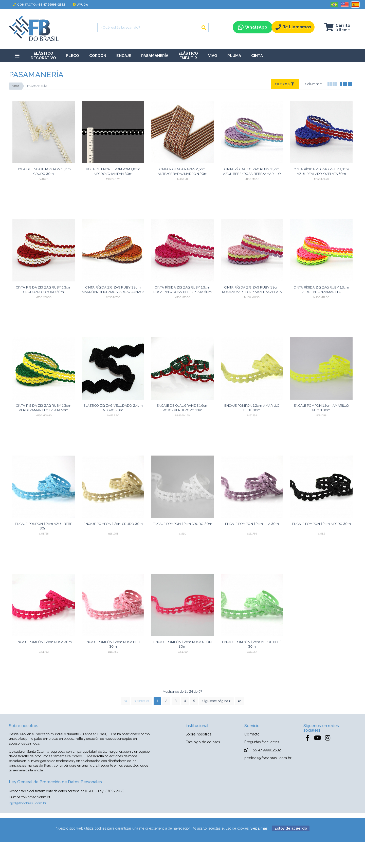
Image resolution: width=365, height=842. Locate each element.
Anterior (141, 701)
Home (15, 86)
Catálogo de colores (203, 742)
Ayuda (80, 4)
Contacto (252, 734)
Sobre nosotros (198, 734)
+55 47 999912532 (262, 749)
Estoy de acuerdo (291, 828)
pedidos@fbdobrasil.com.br (267, 758)
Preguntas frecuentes (261, 742)
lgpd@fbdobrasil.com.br (27, 803)
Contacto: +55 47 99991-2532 (39, 4)
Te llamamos (293, 27)
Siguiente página (216, 701)
